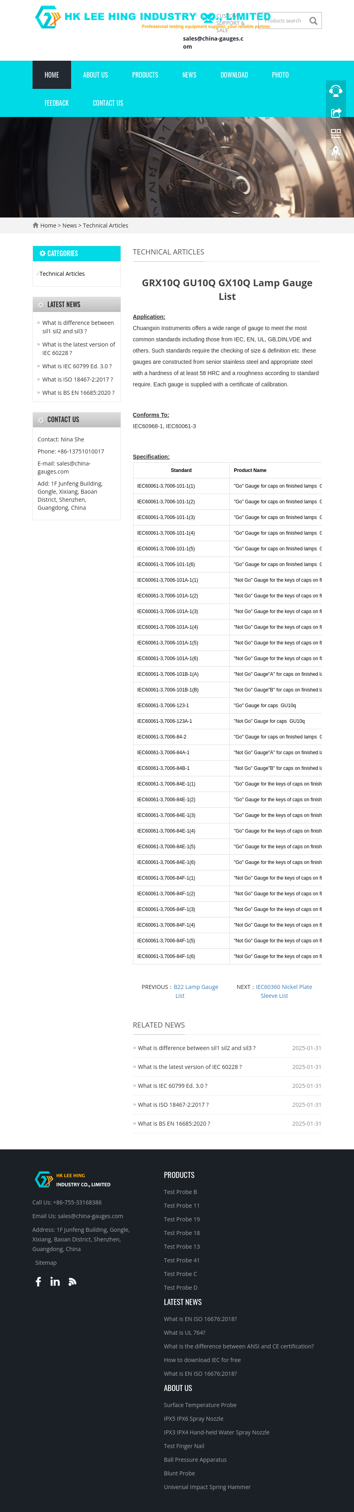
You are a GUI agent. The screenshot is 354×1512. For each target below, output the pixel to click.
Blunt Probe (179, 1473)
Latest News (183, 1301)
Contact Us (108, 103)
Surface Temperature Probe (200, 1405)
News (189, 75)
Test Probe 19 (182, 1219)
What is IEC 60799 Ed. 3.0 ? (173, 1085)
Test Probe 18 (182, 1233)
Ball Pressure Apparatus (195, 1459)
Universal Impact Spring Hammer (207, 1487)
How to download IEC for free (202, 1360)
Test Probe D (181, 1287)
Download (234, 75)
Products (145, 75)
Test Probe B (180, 1192)
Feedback (57, 103)
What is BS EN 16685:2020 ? (174, 1123)
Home (52, 75)
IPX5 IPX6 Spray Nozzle (193, 1418)
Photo (280, 75)
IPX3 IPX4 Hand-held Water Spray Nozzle (217, 1432)
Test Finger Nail (184, 1446)
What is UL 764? (184, 1332)
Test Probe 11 (182, 1205)
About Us (95, 75)
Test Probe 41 (182, 1260)
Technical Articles (105, 225)
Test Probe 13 (182, 1246)
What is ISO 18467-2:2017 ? (173, 1104)
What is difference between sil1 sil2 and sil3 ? (197, 1048)
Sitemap (46, 1262)
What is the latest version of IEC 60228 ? (190, 1067)
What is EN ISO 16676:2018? (200, 1319)
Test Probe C (180, 1274)
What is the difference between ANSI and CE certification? (239, 1346)
